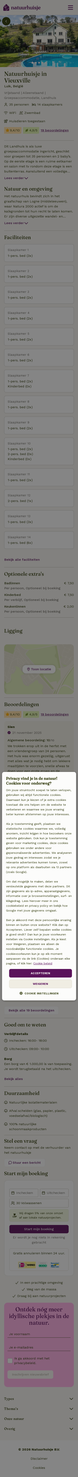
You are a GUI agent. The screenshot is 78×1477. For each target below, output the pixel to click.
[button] (39, 993)
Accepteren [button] (40, 973)
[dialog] (39, 886)
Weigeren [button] (40, 984)
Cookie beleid (42, 963)
